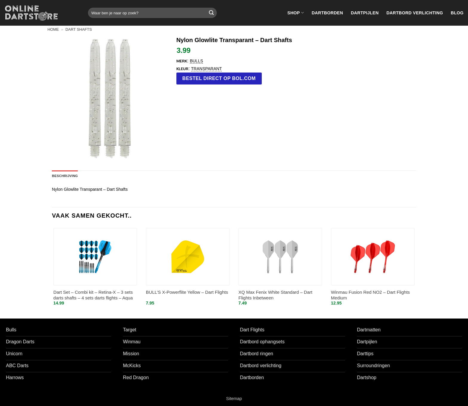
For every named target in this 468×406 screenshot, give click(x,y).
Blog (457, 12)
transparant (206, 68)
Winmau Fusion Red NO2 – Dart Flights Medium (370, 295)
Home (53, 29)
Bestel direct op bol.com (219, 78)
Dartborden (327, 12)
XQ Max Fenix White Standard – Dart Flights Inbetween (275, 295)
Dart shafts (78, 29)
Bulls (196, 61)
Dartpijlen (364, 12)
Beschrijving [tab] (65, 176)
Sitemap (234, 398)
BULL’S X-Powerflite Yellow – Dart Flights (187, 292)
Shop (295, 13)
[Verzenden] (211, 13)
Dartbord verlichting (415, 12)
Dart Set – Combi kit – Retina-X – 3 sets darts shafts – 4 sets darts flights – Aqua (93, 295)
